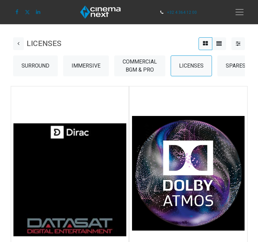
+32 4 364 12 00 (182, 12)
